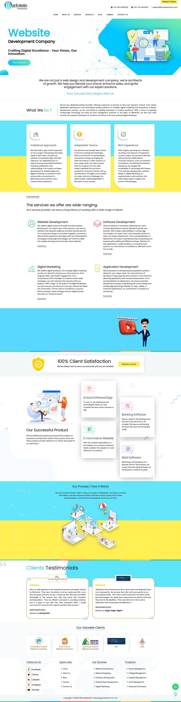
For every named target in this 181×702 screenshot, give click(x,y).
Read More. (42, 246)
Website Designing (102, 673)
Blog (100, 14)
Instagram (33, 684)
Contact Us (66, 686)
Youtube (32, 689)
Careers (109, 14)
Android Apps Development (106, 682)
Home (64, 669)
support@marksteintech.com (164, 7)
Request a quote (129, 364)
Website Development (104, 669)
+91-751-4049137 (141, 7)
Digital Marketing (101, 686)
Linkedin (33, 679)
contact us (122, 14)
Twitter (32, 674)
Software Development (104, 678)
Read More (107, 254)
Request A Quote (169, 2)
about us (66, 14)
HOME (56, 14)
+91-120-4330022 (120, 7)
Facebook (33, 669)
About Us (65, 673)
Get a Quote (19, 62)
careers (65, 682)
